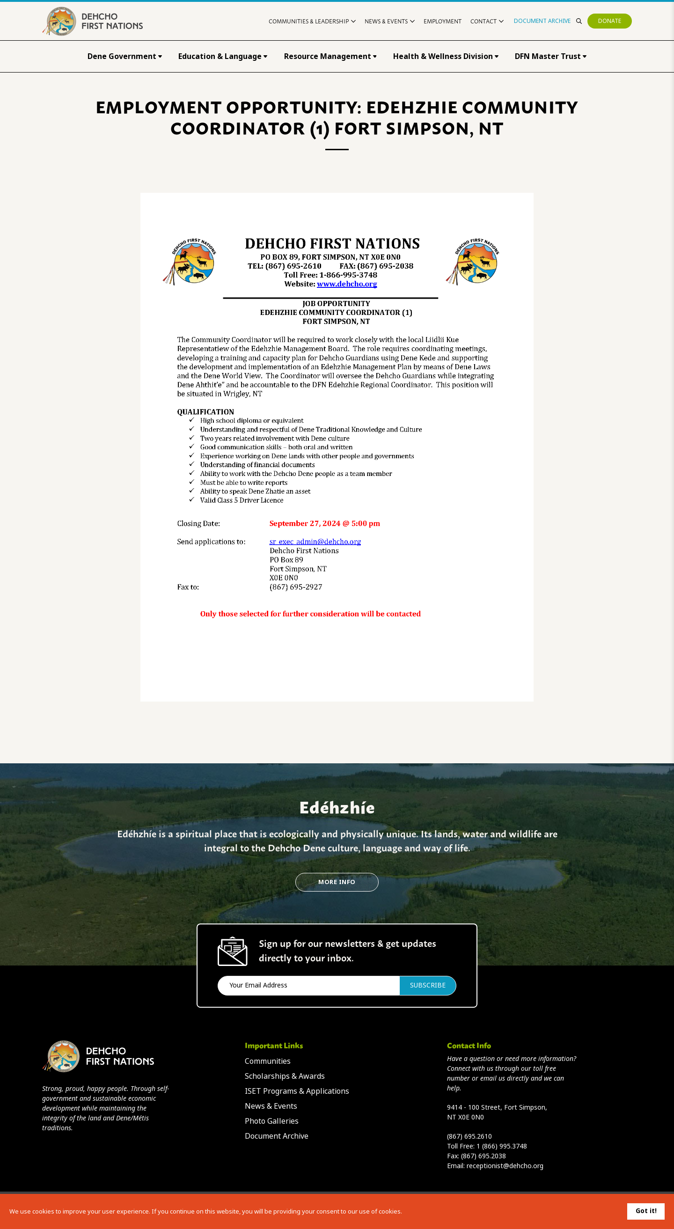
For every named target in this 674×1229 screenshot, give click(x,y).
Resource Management (330, 56)
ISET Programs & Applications (297, 1091)
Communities (268, 1061)
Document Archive (542, 21)
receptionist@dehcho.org (505, 1165)
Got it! (646, 1210)
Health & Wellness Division (445, 56)
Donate (609, 21)
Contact (487, 20)
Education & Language (222, 56)
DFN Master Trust (550, 56)
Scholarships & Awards (285, 1076)
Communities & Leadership (312, 20)
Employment (443, 20)
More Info (336, 882)
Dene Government (125, 56)
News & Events (390, 20)
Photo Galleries (272, 1121)
